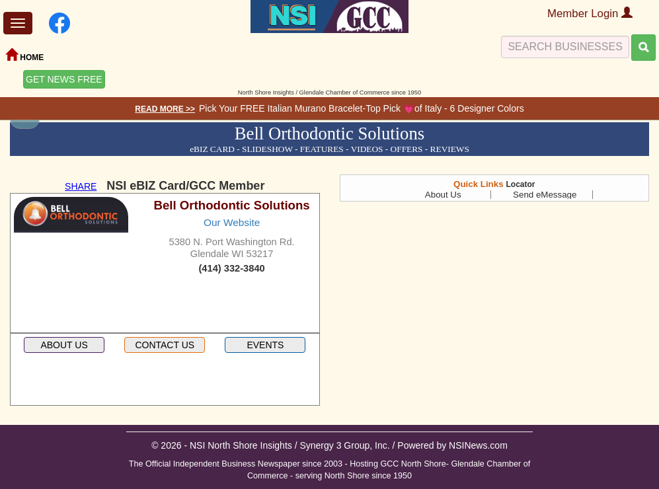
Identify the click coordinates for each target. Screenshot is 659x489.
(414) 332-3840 (231, 268)
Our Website (232, 222)
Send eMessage (544, 195)
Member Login (590, 13)
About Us (443, 195)
